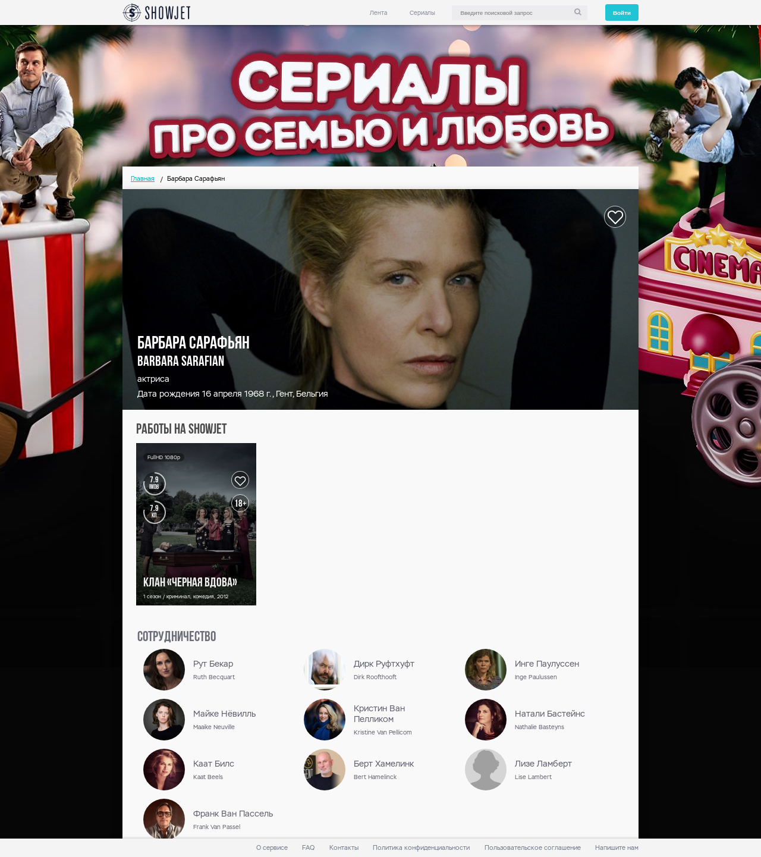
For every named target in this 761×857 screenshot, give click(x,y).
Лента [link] (378, 13)
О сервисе (272, 848)
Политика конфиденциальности (421, 848)
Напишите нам (617, 848)
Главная (143, 179)
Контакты (344, 848)
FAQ (308, 848)
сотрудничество (176, 637)
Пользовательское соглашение (533, 848)
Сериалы (422, 13)
